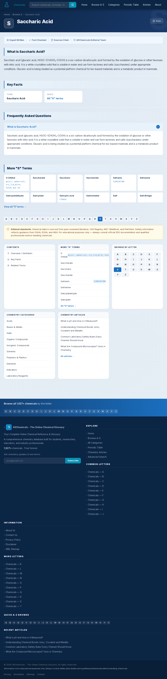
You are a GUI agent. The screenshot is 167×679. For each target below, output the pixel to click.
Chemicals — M (14, 573)
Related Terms (18, 265)
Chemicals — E (96, 490)
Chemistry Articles (97, 452)
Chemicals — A (96, 472)
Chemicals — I (95, 509)
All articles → (67, 356)
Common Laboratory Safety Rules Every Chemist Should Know (38, 647)
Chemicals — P (13, 587)
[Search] (72, 5)
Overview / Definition (21, 253)
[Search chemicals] (49, 5)
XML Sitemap (12, 549)
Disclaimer (11, 544)
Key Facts (16, 259)
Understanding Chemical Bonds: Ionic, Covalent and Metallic (37, 642)
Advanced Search (97, 457)
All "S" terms (55, 98)
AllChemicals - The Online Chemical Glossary (35, 427)
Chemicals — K (14, 564)
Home (84, 4)
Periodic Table (131, 4)
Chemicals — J (96, 514)
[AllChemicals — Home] (15, 5)
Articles (147, 4)
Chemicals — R (13, 597)
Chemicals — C (96, 481)
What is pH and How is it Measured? (24, 637)
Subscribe (73, 460)
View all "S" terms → (15, 206)
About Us (10, 530)
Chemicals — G (96, 500)
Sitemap (31, 674)
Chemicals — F (96, 495)
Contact (41, 674)
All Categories (95, 442)
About (158, 4)
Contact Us (11, 535)
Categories (114, 4)
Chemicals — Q (14, 592)
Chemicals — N (14, 578)
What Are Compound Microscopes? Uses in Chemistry (34, 651)
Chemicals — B (96, 476)
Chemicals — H (96, 504)
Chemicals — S (14, 601)
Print (157, 21)
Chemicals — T (14, 606)
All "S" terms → (68, 306)
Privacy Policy (13, 539)
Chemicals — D (96, 486)
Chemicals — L (13, 568)
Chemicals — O (14, 583)
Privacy (7, 674)
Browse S (17, 14)
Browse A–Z (98, 4)
